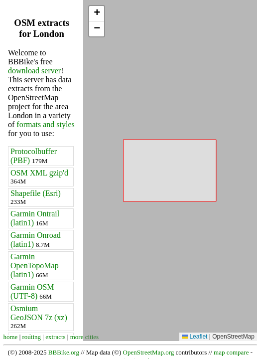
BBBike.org (63, 352)
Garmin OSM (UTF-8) (32, 291)
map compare (231, 352)
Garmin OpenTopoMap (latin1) (34, 265)
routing (31, 337)
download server (34, 70)
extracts (55, 337)
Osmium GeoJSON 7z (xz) (38, 317)
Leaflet (194, 336)
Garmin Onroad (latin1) (35, 239)
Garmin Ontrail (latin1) (34, 218)
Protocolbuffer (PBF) (33, 156)
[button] (96, 13)
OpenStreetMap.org (148, 352)
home (10, 337)
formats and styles (45, 124)
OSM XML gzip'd (39, 177)
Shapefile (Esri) (35, 197)
